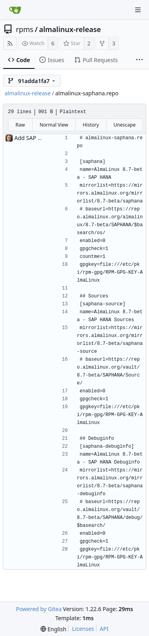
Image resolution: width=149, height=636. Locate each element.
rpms (24, 29)
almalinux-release (70, 29)
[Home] (15, 10)
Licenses (83, 628)
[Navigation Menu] (138, 10)
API (104, 628)
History (91, 124)
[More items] (139, 60)
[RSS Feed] (10, 43)
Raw (20, 124)
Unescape (124, 124)
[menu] (53, 629)
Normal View (54, 124)
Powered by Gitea (39, 609)
